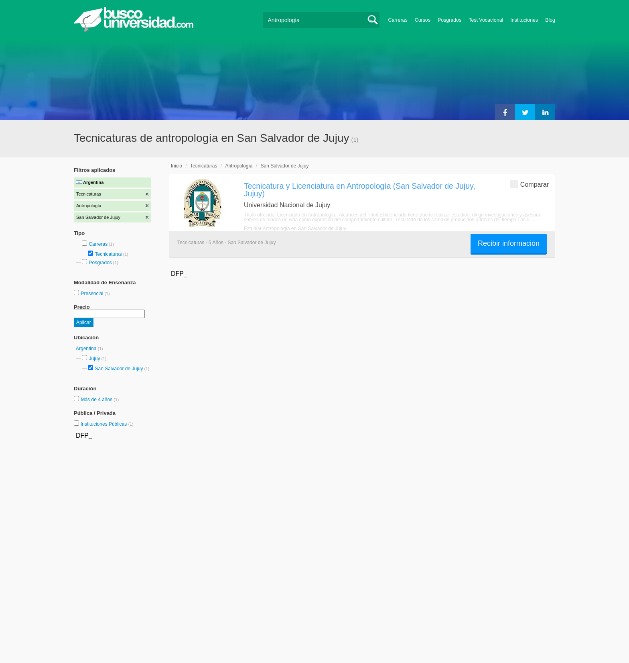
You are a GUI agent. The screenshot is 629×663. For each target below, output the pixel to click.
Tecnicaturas (108, 254)
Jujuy (94, 358)
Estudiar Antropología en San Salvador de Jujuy (295, 228)
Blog (550, 20)
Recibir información (509, 243)
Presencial (92, 293)
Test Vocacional (486, 20)
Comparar (529, 184)
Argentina (87, 348)
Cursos (422, 20)
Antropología (238, 166)
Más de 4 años (97, 399)
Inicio (176, 166)
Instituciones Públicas (107, 424)
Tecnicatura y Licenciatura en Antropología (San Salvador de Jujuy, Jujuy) (359, 190)
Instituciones (524, 20)
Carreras (398, 20)
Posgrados (449, 20)
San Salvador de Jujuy (119, 368)
